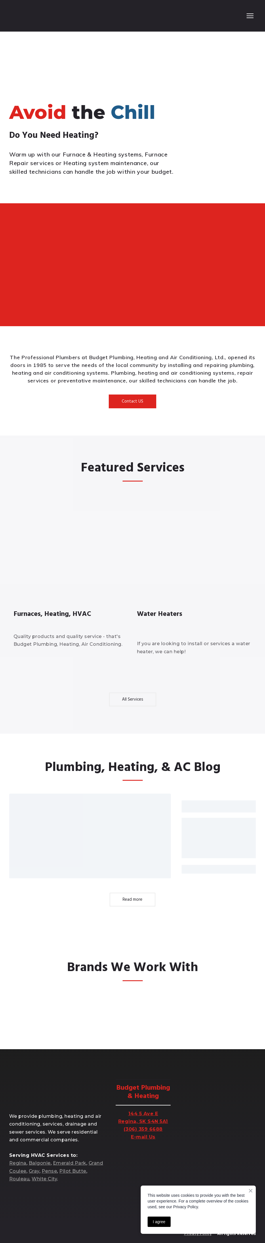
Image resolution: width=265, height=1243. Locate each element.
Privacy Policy (198, 1234)
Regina (17, 1163)
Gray (34, 1171)
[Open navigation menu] (250, 16)
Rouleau (19, 1179)
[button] (132, 401)
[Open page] (71, 549)
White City (44, 1179)
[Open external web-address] (30, 1007)
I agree (159, 1221)
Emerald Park (69, 1163)
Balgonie (40, 1163)
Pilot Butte (72, 1171)
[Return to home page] (32, 15)
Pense (49, 1171)
